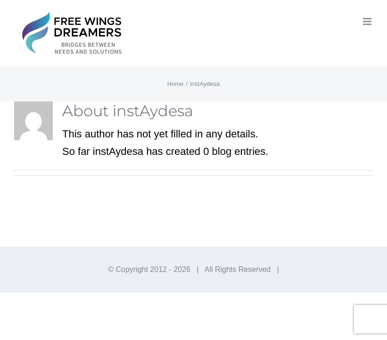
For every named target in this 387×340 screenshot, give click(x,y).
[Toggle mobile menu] (368, 21)
